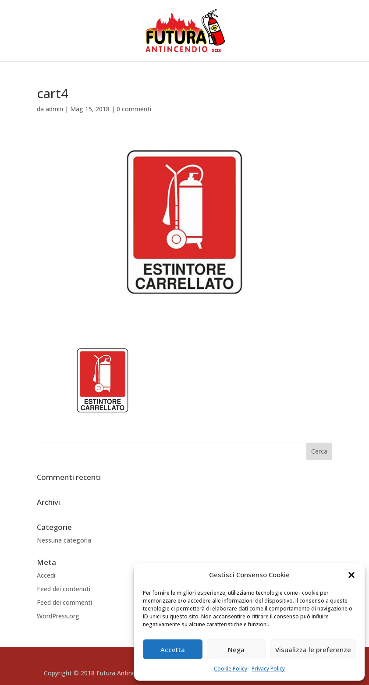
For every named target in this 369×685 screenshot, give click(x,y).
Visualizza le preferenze (313, 649)
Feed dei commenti (64, 602)
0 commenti (134, 109)
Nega (236, 649)
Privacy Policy (268, 668)
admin (54, 109)
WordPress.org (58, 616)
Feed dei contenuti (63, 589)
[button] (351, 575)
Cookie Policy (230, 668)
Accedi (46, 575)
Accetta (172, 649)
